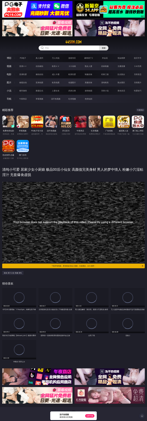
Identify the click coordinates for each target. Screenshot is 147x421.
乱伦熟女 (121, 74)
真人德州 (39, 58)
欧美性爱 (72, 74)
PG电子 (23, 58)
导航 (9, 98)
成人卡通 (55, 74)
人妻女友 (55, 90)
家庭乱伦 (39, 90)
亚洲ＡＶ (23, 66)
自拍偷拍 (39, 66)
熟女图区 (121, 82)
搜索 (104, 48)
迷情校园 (88, 90)
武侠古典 (72, 90)
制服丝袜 (88, 74)
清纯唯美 (105, 82)
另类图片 (137, 82)
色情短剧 (88, 99)
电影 (9, 74)
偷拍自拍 (39, 74)
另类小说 (105, 90)
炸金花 (105, 58)
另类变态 (137, 74)
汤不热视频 (55, 99)
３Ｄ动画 (72, 66)
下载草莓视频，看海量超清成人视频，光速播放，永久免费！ (98, 266)
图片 (9, 82)
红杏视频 (72, 99)
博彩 (9, 58)
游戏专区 (72, 58)
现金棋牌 (121, 58)
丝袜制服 (105, 66)
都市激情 (23, 90)
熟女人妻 (88, 66)
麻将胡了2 (88, 58)
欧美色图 (55, 82)
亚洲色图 (39, 82)
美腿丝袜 (88, 82)
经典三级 (105, 74)
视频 (9, 66)
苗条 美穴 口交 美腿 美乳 (13, 273)
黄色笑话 (121, 90)
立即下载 (90, 416)
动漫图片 (72, 82)
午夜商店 (23, 99)
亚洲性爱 (23, 74)
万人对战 (55, 58)
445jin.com (73, 42)
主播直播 (121, 66)
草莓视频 (39, 99)
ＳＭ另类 (137, 66)
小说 (9, 90)
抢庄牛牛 (137, 58)
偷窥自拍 (23, 82)
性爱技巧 (137, 90)
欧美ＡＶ (55, 66)
